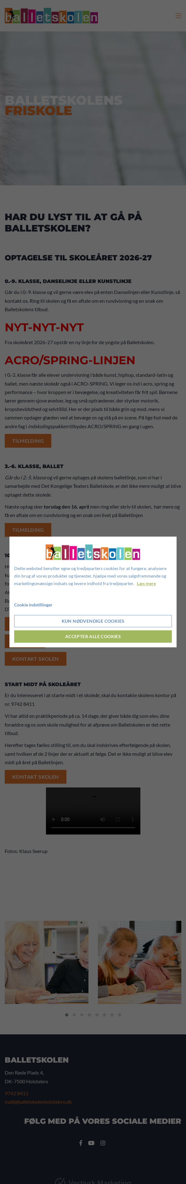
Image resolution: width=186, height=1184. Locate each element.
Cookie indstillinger (33, 605)
